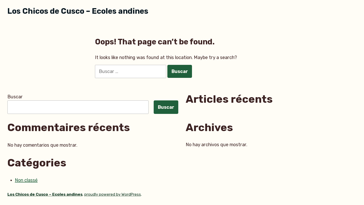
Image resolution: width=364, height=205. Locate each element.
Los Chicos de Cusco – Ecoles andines (77, 11)
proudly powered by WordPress (112, 194)
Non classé (26, 180)
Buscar (15, 96)
